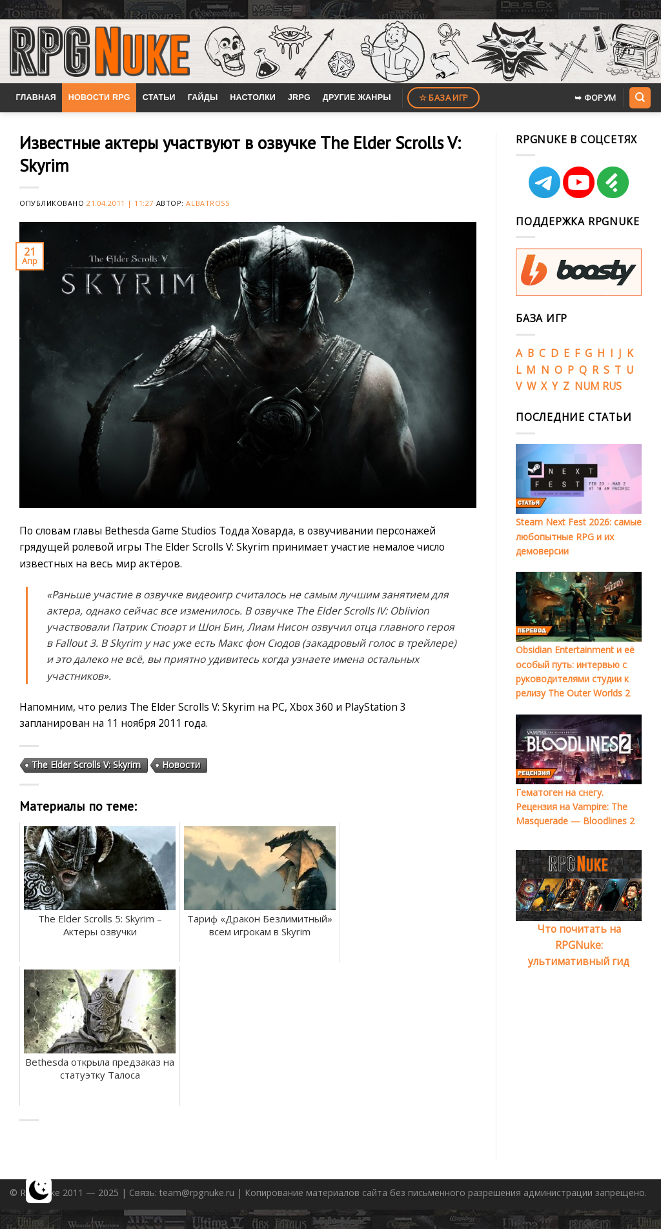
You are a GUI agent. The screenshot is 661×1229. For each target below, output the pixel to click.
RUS (612, 386)
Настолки (253, 97)
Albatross (207, 203)
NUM (587, 386)
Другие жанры (357, 97)
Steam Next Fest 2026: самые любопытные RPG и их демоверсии (579, 536)
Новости (181, 764)
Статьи (159, 97)
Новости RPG (99, 97)
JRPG (299, 97)
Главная (35, 97)
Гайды (203, 97)
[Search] (639, 97)
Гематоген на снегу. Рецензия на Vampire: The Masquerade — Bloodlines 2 (575, 807)
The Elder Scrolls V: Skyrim (86, 764)
